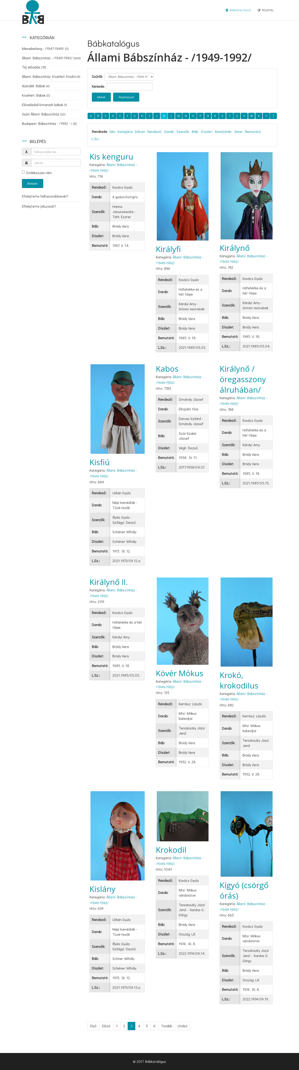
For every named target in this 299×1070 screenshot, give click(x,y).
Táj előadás (34, 67)
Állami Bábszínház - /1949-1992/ (51, 57)
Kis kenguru (111, 156)
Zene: (238, 131)
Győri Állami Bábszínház (43, 114)
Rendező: (154, 131)
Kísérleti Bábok (36, 95)
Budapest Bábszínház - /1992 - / (49, 123)
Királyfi (168, 249)
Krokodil (171, 849)
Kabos (167, 368)
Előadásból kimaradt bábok (44, 104)
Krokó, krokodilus (239, 680)
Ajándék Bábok (35, 85)
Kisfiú (100, 462)
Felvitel (266, 10)
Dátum (140, 131)
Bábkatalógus (238, 10)
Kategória (125, 131)
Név (112, 131)
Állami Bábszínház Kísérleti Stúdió (51, 76)
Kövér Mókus (179, 673)
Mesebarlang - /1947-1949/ (45, 48)
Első (93, 1025)
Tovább (166, 1025)
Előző (106, 1025)
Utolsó (182, 1025)
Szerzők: (183, 131)
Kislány (103, 889)
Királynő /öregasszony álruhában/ (243, 379)
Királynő (235, 248)
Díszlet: (207, 131)
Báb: (195, 131)
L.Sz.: (96, 138)
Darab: (169, 131)
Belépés (32, 183)
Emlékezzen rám (37, 172)
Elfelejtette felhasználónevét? (45, 196)
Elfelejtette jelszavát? (39, 206)
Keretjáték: (223, 131)
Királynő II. (109, 582)
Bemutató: (253, 131)
